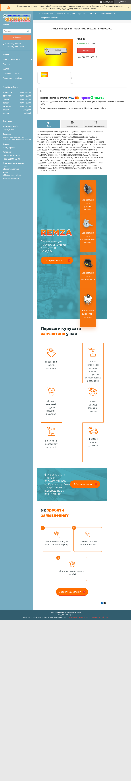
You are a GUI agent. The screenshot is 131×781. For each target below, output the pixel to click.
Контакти (92, 14)
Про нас (6, 64)
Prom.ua (78, 573)
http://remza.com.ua (11, 169)
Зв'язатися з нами (83, 444)
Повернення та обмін (12, 78)
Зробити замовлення (70, 552)
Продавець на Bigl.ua (65, 575)
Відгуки (6, 69)
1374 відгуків (108, 2)
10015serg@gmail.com (12, 175)
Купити (86, 50)
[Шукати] (28, 31)
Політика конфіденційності (98, 577)
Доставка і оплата (11, 73)
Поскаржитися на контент (77, 577)
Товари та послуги (11, 59)
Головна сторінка (45, 14)
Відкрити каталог (55, 260)
